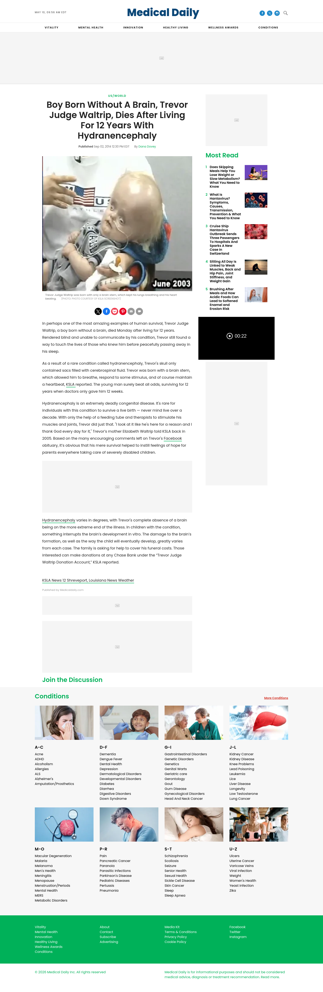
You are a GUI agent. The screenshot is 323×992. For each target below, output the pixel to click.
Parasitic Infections (115, 870)
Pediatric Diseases (115, 880)
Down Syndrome (113, 798)
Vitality (40, 927)
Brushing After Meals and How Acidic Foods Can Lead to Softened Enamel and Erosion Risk (224, 299)
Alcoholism (44, 764)
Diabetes (107, 783)
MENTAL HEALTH (90, 27)
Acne (39, 754)
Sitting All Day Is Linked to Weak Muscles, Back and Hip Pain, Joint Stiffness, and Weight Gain (225, 271)
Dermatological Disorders (121, 774)
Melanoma (44, 865)
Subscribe (108, 937)
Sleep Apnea (175, 895)
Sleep (169, 890)
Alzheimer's (44, 779)
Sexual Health (176, 875)
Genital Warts (176, 769)
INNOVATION (133, 27)
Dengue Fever (111, 759)
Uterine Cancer (241, 860)
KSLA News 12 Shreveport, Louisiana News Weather (88, 580)
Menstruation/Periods (52, 885)
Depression (109, 769)
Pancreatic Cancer (115, 860)
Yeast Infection (241, 885)
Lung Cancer (239, 798)
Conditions (52, 696)
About (105, 927)
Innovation (43, 937)
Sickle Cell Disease (180, 880)
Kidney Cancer (241, 754)
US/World (117, 96)
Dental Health (111, 764)
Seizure (170, 865)
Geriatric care (176, 774)
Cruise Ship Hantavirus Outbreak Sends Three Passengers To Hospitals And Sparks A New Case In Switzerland (224, 240)
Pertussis (107, 885)
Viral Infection (240, 870)
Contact (106, 932)
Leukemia (237, 774)
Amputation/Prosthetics (54, 783)
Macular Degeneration (53, 856)
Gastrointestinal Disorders (186, 754)
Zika (232, 890)
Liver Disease (240, 783)
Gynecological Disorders (185, 793)
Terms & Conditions (181, 932)
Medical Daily (163, 12)
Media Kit (172, 927)
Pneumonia (109, 890)
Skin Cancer (174, 885)
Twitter (234, 932)
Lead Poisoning (241, 769)
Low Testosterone (243, 793)
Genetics (172, 764)
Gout (169, 783)
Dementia (108, 754)
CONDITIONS (268, 27)
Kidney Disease (241, 759)
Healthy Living (46, 941)
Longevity (237, 788)
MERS (39, 895)
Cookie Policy (175, 941)
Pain (103, 856)
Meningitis (43, 875)
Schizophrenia (176, 856)
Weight (235, 875)
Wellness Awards (223, 27)
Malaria (41, 860)
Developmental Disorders (120, 779)
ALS (37, 774)
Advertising (109, 941)
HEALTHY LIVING (175, 27)
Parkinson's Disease (116, 875)
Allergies (42, 769)
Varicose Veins (241, 865)
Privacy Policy (176, 937)
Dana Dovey (147, 146)
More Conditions (276, 698)
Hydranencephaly (58, 520)
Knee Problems (241, 764)
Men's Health (45, 870)
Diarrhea (107, 788)
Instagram (238, 937)
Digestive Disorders (115, 793)
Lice (232, 779)
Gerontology (175, 779)
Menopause (44, 880)
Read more (270, 977)
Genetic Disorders (179, 759)
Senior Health (175, 870)
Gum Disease (175, 788)
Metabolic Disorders (51, 900)
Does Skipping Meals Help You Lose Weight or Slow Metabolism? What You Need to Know (225, 177)
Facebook (173, 438)
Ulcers (234, 856)
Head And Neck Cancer (184, 798)
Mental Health (46, 890)
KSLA (71, 384)
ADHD (39, 759)
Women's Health (242, 880)
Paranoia (107, 865)
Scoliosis (172, 860)
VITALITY (52, 27)
